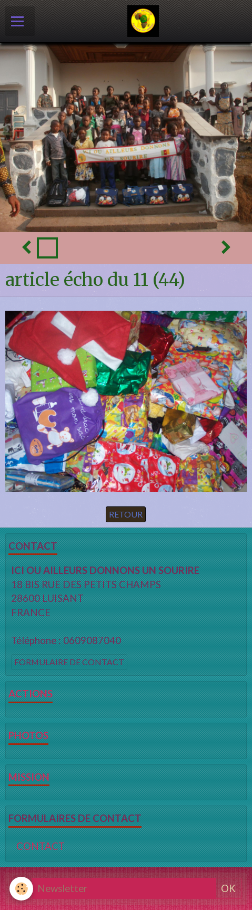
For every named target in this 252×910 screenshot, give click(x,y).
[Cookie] (21, 889)
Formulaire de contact (69, 662)
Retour (126, 514)
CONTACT (40, 846)
